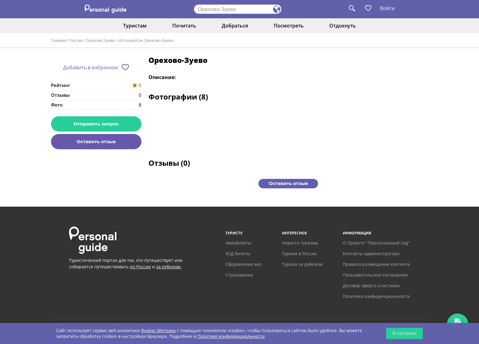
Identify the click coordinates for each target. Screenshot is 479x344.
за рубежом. (168, 267)
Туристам (135, 25)
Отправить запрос (96, 124)
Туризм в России (299, 253)
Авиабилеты (238, 243)
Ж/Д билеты (237, 253)
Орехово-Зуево (100, 40)
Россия (75, 40)
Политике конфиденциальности (231, 336)
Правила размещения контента (376, 264)
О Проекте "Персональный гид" (376, 243)
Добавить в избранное (90, 67)
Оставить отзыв (96, 141)
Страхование (239, 275)
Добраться (235, 25)
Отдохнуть (342, 25)
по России (140, 267)
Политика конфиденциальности (376, 296)
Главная (58, 40)
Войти (387, 8)
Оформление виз (243, 264)
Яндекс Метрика (158, 330)
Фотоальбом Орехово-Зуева (146, 40)
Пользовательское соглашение (375, 275)
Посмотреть (289, 25)
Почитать (184, 25)
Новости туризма (300, 243)
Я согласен (404, 333)
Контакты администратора (371, 253)
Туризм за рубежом (302, 264)
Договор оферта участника (371, 285)
